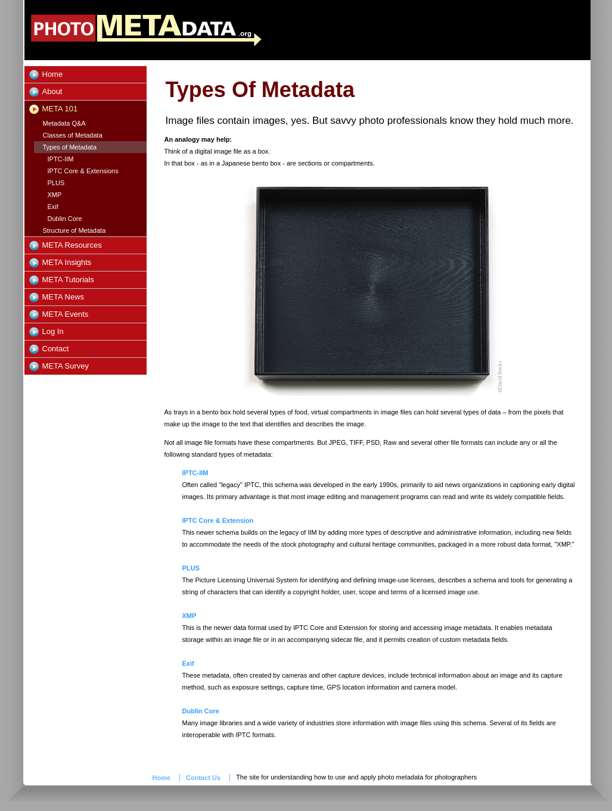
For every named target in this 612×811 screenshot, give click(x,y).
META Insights (67, 262)
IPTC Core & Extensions (83, 170)
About (52, 91)
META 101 (60, 108)
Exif (53, 206)
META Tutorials (68, 279)
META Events (65, 314)
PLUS (56, 182)
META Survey (65, 365)
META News (63, 296)
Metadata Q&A (64, 123)
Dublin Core (65, 218)
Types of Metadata (70, 147)
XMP (55, 194)
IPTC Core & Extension (218, 520)
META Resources (72, 245)
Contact (55, 348)
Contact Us (203, 777)
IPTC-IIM (61, 159)
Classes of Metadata (72, 135)
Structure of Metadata (74, 230)
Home (52, 74)
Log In (53, 331)
